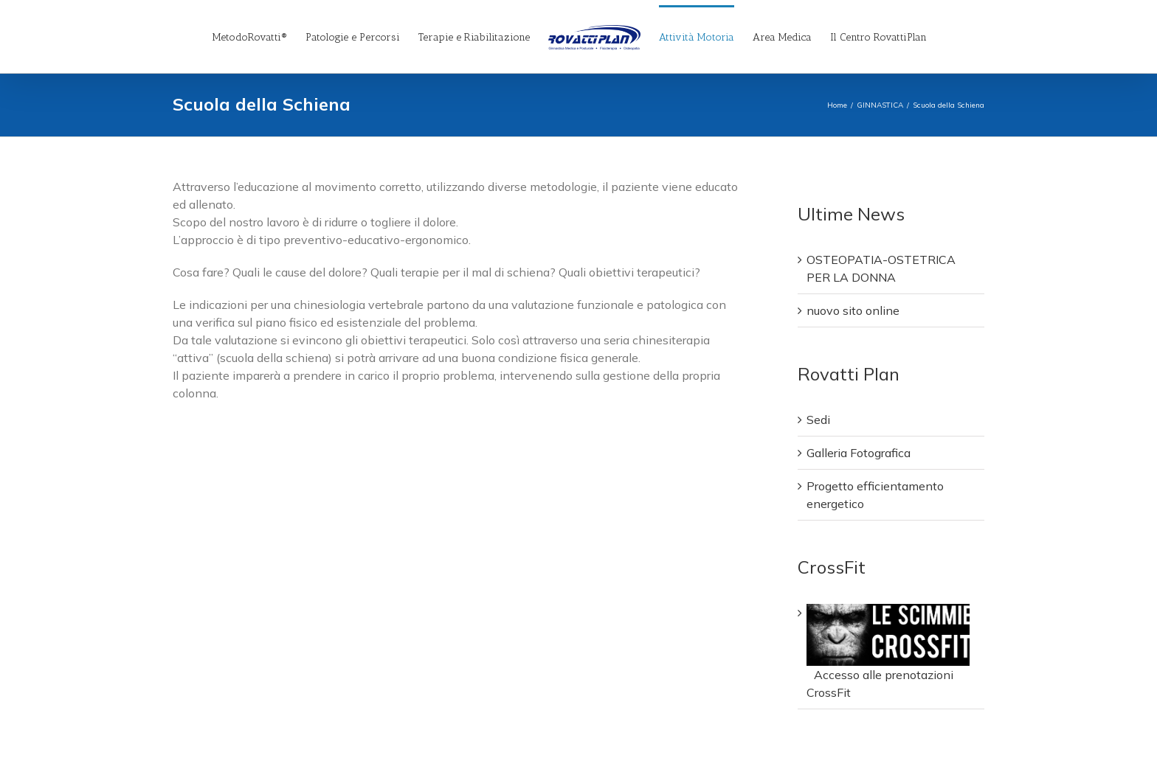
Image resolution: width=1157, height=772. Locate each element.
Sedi (818, 419)
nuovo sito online (853, 310)
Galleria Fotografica (859, 452)
